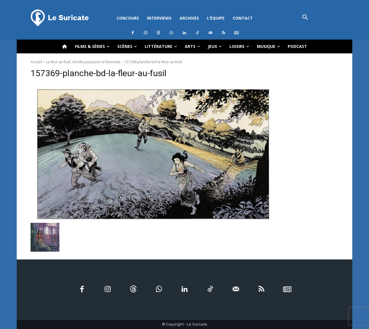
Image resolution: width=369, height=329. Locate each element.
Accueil (36, 61)
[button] (305, 17)
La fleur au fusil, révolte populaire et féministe (83, 61)
